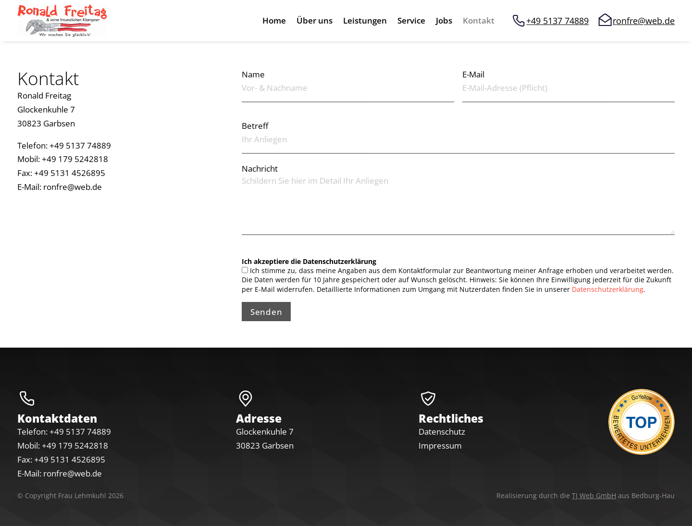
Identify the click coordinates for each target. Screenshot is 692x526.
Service (411, 21)
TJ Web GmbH (594, 495)
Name (253, 74)
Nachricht (260, 168)
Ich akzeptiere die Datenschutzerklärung (309, 261)
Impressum (440, 445)
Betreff (255, 125)
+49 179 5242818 (75, 445)
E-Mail (473, 74)
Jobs (444, 21)
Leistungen (365, 21)
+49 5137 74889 (557, 20)
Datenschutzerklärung (607, 289)
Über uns (315, 21)
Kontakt (478, 21)
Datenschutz (442, 431)
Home (274, 21)
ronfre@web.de (644, 20)
